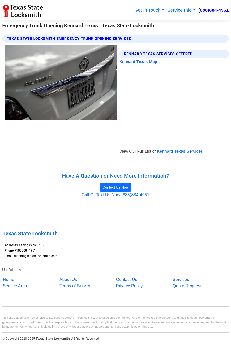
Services (181, 279)
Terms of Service (75, 286)
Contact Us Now (115, 187)
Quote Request (187, 286)
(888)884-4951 (213, 10)
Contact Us (126, 279)
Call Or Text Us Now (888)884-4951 (115, 194)
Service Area (15, 286)
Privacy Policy (129, 286)
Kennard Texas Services (180, 151)
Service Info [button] (179, 10)
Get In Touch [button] (147, 10)
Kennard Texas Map (138, 61)
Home (8, 279)
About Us (68, 279)
